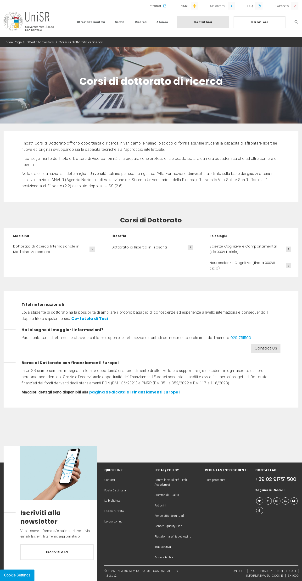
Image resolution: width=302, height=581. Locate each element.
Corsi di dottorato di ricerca (81, 42)
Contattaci (203, 22)
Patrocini (160, 505)
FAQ (250, 6)
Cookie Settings (17, 575)
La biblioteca (112, 500)
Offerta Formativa (91, 22)
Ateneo (162, 22)
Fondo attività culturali (170, 515)
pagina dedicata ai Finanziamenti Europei (134, 392)
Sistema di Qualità (167, 495)
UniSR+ (184, 6)
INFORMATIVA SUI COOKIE (264, 575)
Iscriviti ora (260, 22)
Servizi (120, 22)
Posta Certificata (115, 490)
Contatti (109, 480)
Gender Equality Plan (168, 526)
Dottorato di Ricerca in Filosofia (139, 247)
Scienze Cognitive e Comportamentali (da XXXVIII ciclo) (244, 249)
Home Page (13, 42)
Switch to (281, 6)
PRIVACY (266, 571)
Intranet (155, 6)
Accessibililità (164, 557)
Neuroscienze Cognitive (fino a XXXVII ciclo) (242, 265)
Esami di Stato (114, 511)
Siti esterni (217, 6)
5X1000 (293, 575)
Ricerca (140, 22)
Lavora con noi (113, 521)
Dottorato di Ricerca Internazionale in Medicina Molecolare (46, 249)
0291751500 (241, 337)
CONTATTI (237, 571)
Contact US (266, 348)
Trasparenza (163, 547)
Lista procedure (215, 480)
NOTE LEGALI (286, 571)
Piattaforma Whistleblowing (173, 536)
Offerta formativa (40, 42)
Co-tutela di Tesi (89, 318)
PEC (252, 571)
